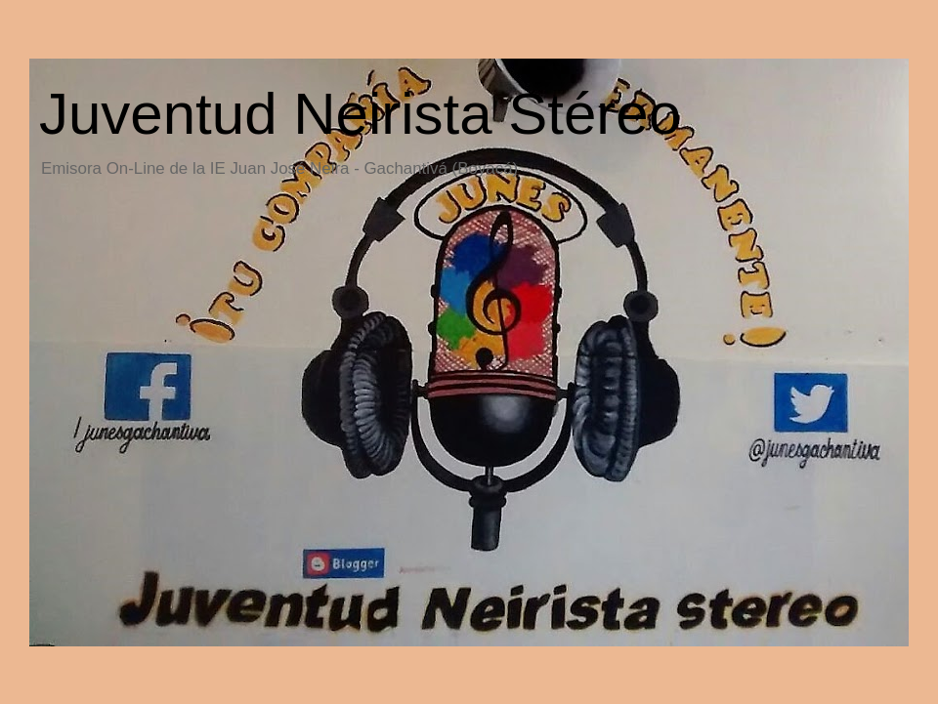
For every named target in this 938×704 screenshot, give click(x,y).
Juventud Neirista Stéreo (360, 113)
